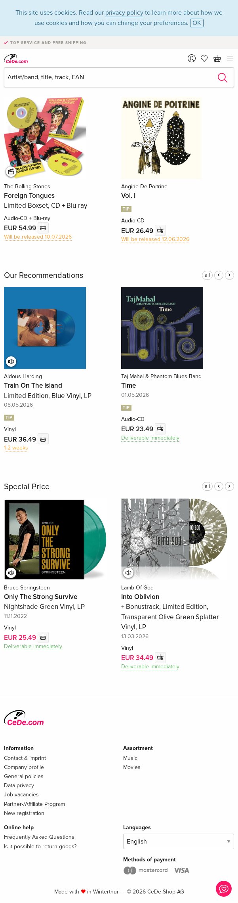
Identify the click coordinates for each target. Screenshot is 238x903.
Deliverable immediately (150, 437)
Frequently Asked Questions (39, 837)
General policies (24, 776)
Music (130, 758)
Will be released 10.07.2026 (38, 236)
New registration (24, 813)
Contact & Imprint (25, 758)
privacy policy (124, 13)
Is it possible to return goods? (40, 846)
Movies (132, 767)
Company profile (24, 767)
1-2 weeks (16, 447)
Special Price (27, 487)
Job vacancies (21, 794)
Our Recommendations (43, 275)
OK (196, 23)
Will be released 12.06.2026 (155, 239)
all (207, 275)
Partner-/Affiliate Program (34, 804)
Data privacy (19, 785)
